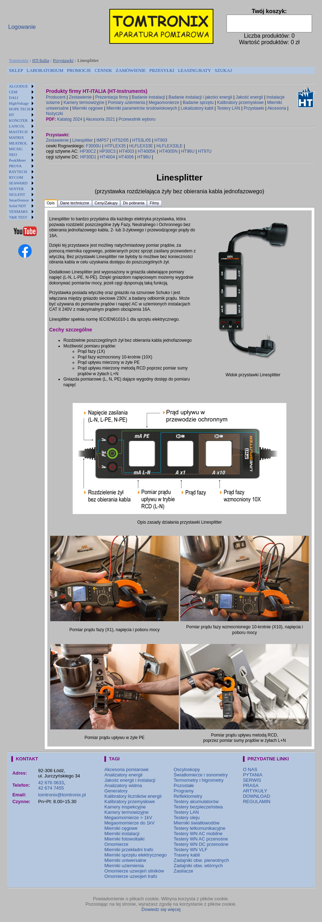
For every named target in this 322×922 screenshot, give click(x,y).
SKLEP (16, 70)
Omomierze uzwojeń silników (134, 871)
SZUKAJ (223, 70)
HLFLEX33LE (169, 145)
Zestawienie (80, 97)
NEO (13, 154)
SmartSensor (19, 200)
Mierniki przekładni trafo (128, 849)
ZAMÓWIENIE (131, 70)
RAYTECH (18, 171)
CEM (13, 92)
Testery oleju (186, 817)
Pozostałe (183, 785)
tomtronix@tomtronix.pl (62, 794)
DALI (13, 97)
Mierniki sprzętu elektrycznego (135, 855)
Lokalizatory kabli (197, 108)
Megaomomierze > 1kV (128, 817)
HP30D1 (88, 156)
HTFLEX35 (115, 145)
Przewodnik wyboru (137, 119)
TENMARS (18, 211)
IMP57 (103, 140)
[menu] (21, 151)
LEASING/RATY (194, 70)
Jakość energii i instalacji (129, 780)
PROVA (15, 166)
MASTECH (18, 132)
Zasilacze (183, 871)
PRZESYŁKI (161, 70)
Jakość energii (249, 97)
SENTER (16, 189)
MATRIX (16, 137)
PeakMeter (17, 160)
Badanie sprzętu (198, 102)
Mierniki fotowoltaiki (124, 839)
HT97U (205, 151)
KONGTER (18, 120)
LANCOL (17, 126)
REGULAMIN (256, 801)
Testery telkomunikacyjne (199, 828)
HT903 (160, 140)
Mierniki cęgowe (87, 108)
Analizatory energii (123, 774)
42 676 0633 (51, 782)
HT (11, 114)
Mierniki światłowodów (196, 823)
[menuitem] (16, 70)
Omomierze (116, 844)
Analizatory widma (123, 785)
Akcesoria (276, 108)
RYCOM (16, 177)
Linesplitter (82, 140)
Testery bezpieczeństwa (198, 807)
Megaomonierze (164, 102)
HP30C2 (88, 151)
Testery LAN (228, 108)
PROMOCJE (79, 70)
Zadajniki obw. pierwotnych (201, 860)
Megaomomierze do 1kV (129, 823)
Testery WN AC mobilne (197, 833)
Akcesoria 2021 (100, 119)
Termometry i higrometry (198, 780)
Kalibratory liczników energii (132, 796)
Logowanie (22, 27)
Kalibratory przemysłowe (240, 102)
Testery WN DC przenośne (200, 844)
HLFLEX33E (141, 145)
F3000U (93, 145)
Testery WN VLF (190, 849)
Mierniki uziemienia (124, 865)
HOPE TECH (19, 109)
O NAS (250, 769)
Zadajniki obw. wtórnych (198, 865)
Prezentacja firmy (111, 97)
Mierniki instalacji (121, 833)
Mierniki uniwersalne (125, 860)
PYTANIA (253, 774)
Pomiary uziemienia (126, 102)
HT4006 (126, 156)
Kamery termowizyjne (83, 102)
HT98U (144, 156)
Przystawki (63, 60)
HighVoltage (18, 103)
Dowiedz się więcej (161, 909)
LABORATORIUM (45, 70)
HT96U (187, 151)
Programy (183, 790)
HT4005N (168, 151)
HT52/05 (120, 140)
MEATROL (18, 143)
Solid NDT (17, 206)
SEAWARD (18, 183)
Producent (56, 97)
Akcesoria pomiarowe (126, 769)
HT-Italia (40, 60)
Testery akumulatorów (195, 801)
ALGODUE (18, 86)
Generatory (116, 790)
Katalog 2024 (69, 119)
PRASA (251, 785)
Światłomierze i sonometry (200, 774)
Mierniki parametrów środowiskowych (142, 108)
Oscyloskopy (186, 769)
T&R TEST (18, 217)
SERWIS (252, 780)
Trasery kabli (186, 855)
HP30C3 (107, 151)
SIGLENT (17, 194)
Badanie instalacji (148, 97)
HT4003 (126, 151)
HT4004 (107, 156)
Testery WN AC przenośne (200, 839)
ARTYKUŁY (255, 790)
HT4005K (147, 151)
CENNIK (103, 70)
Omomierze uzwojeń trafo (130, 876)
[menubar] (120, 70)
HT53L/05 (141, 140)
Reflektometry (187, 796)
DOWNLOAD (256, 796)
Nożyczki (54, 113)
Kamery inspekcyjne (125, 807)
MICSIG (16, 149)
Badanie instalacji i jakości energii (200, 97)
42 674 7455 (51, 788)
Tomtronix (18, 60)
